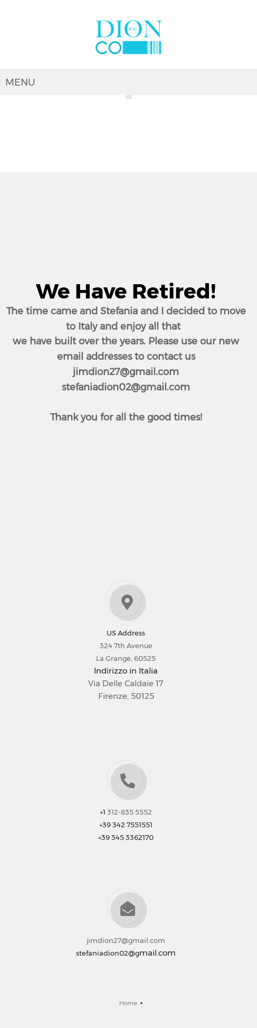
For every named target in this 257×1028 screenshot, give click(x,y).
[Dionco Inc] (129, 37)
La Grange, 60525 (126, 658)
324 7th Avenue (126, 645)
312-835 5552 (129, 812)
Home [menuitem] (128, 1003)
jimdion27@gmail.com (126, 940)
